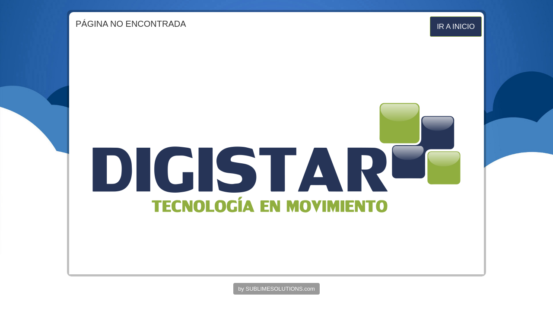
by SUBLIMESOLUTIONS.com (276, 289)
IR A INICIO (456, 26)
